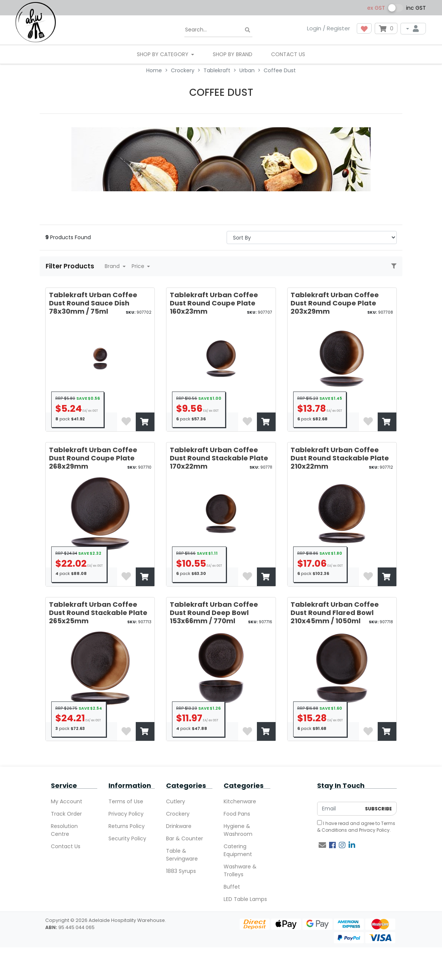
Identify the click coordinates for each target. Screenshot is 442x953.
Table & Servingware (182, 854)
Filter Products (71, 266)
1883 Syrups (181, 871)
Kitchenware (240, 801)
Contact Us (288, 54)
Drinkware (178, 826)
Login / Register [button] (328, 28)
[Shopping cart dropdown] (386, 28)
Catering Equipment (238, 850)
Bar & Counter (184, 838)
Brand (113, 266)
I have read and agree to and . (356, 826)
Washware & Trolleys (240, 870)
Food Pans (237, 813)
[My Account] (413, 28)
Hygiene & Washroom (238, 830)
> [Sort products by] (312, 237)
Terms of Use (125, 801)
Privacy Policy (126, 813)
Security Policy (127, 838)
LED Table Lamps (245, 899)
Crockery (178, 813)
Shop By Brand (232, 54)
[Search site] (247, 30)
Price (139, 266)
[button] (364, 28)
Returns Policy (126, 826)
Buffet (232, 886)
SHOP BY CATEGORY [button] (163, 54)
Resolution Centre (64, 830)
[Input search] (218, 30)
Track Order (66, 813)
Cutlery (175, 801)
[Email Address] (339, 808)
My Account (66, 801)
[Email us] (322, 845)
